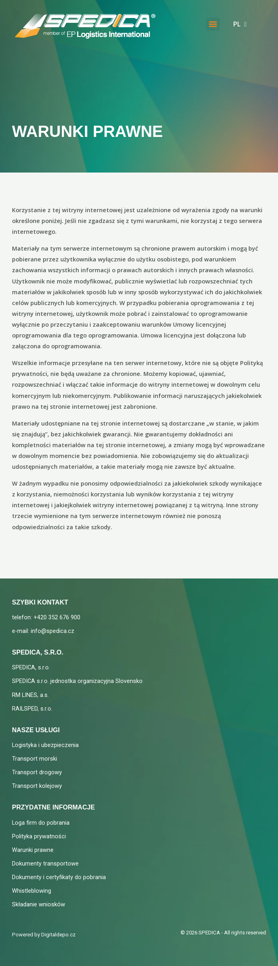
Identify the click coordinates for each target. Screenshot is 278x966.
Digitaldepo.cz (58, 935)
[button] (213, 23)
